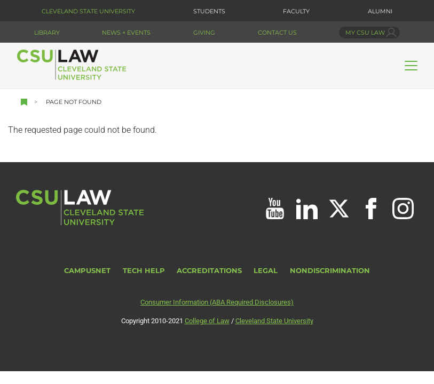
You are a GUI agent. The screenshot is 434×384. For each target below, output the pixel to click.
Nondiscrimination (330, 271)
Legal (266, 271)
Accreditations (209, 271)
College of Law (207, 321)
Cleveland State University (88, 11)
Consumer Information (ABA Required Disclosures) (217, 302)
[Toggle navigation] (411, 65)
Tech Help (144, 271)
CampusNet (87, 271)
